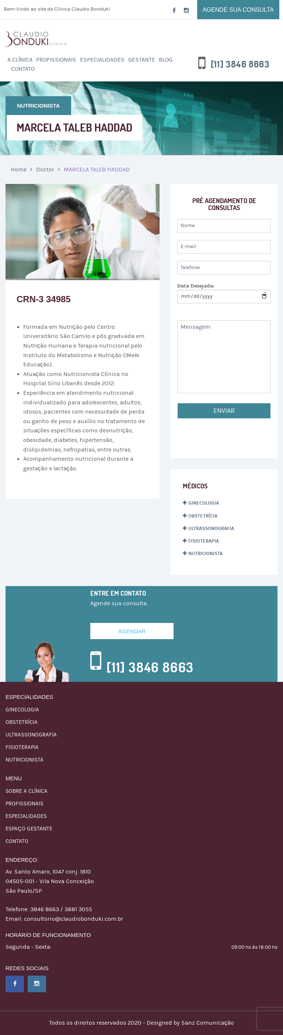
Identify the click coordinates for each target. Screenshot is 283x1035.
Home (19, 169)
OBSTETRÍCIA (202, 516)
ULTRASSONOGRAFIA (211, 529)
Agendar (132, 631)
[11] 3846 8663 (240, 64)
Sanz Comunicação (207, 1023)
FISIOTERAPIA (203, 541)
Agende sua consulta (238, 10)
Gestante (141, 59)
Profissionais (24, 804)
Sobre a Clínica (27, 791)
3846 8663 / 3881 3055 (61, 909)
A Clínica (19, 59)
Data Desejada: (195, 286)
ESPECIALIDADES (102, 59)
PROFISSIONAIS (56, 59)
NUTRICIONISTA (205, 554)
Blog (165, 59)
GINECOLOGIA (203, 503)
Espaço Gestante (29, 829)
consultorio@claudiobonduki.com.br (73, 919)
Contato (23, 69)
